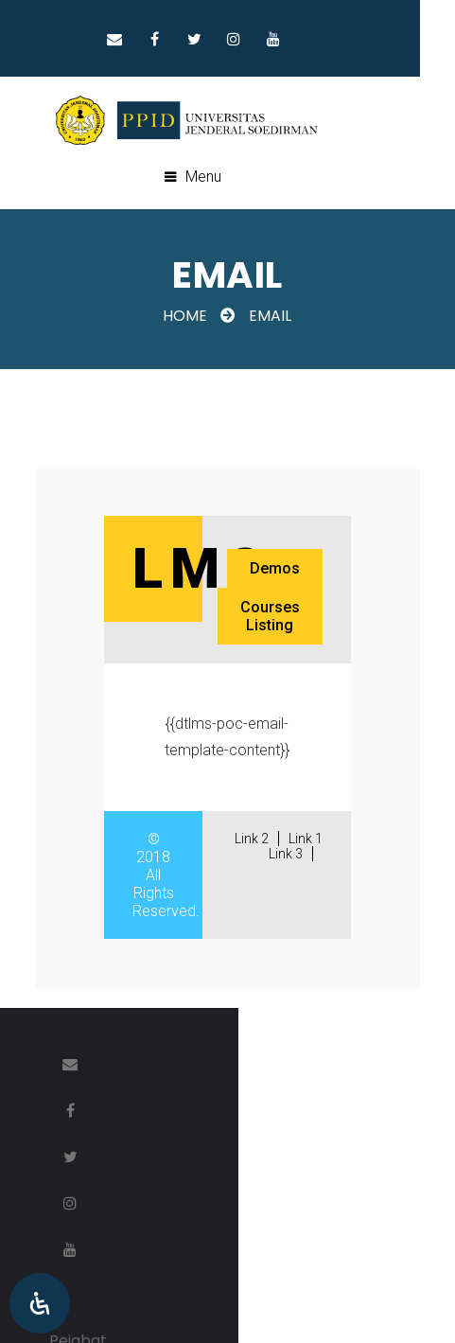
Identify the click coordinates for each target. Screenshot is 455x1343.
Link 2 (256, 839)
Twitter (229, 39)
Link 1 (310, 839)
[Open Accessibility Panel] (39, 1303)
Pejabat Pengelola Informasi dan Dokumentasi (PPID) (242, 1156)
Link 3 (290, 854)
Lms (197, 569)
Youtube (308, 39)
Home (186, 316)
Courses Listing (275, 617)
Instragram (269, 39)
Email (149, 39)
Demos (279, 569)
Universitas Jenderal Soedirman (241, 1247)
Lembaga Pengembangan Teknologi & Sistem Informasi (253, 1213)
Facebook (189, 39)
